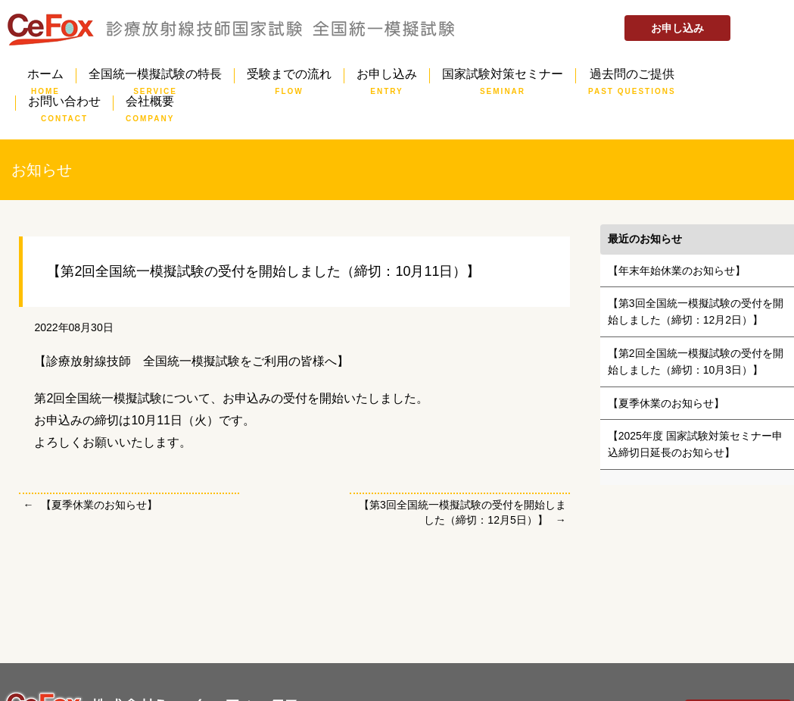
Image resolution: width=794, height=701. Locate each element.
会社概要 (150, 103)
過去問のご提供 (632, 75)
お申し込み (677, 28)
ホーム (45, 75)
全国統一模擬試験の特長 (155, 75)
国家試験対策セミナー (502, 75)
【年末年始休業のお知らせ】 (677, 270)
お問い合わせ (64, 103)
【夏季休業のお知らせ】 (99, 505)
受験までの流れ (289, 75)
